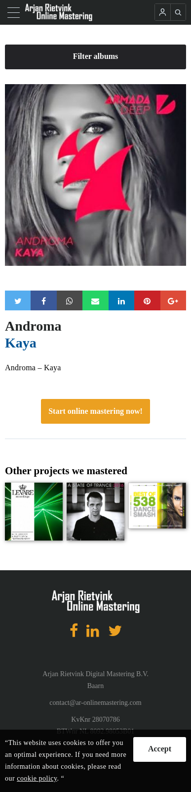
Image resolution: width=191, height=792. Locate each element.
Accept (159, 748)
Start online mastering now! (95, 411)
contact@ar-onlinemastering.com (95, 702)
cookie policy (37, 778)
